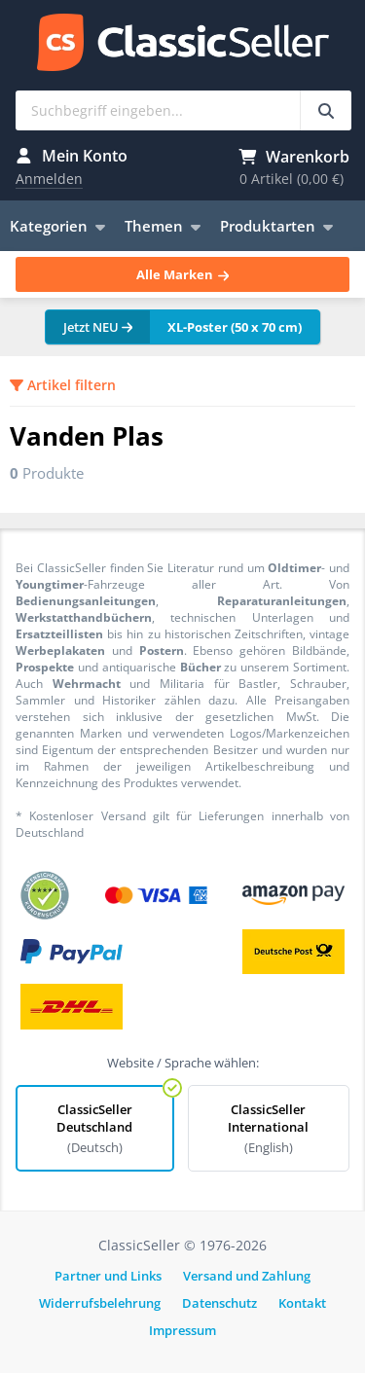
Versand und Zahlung (246, 1275)
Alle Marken (182, 274)
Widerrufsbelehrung (100, 1303)
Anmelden (49, 178)
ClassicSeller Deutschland (95, 1128)
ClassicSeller (183, 44)
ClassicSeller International (268, 1128)
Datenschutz (219, 1303)
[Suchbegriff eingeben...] (325, 110)
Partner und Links (108, 1275)
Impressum (182, 1330)
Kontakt (302, 1303)
